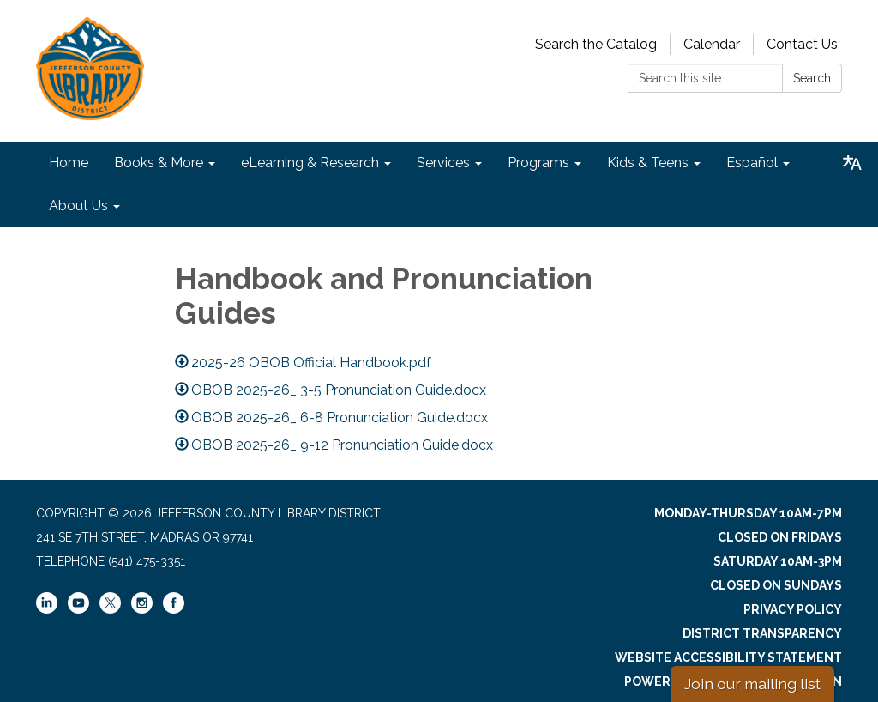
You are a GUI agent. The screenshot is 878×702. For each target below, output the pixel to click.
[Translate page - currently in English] (852, 163)
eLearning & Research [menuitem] (310, 162)
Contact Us (802, 44)
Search (812, 78)
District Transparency (762, 633)
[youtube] (78, 609)
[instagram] (142, 609)
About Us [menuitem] (78, 205)
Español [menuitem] (752, 162)
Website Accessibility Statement (728, 657)
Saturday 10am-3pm (777, 561)
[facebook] (173, 609)
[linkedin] (46, 609)
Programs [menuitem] (538, 162)
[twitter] (110, 604)
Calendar (711, 44)
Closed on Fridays (780, 537)
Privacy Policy (792, 609)
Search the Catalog (596, 44)
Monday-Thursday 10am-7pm (748, 513)
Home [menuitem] (68, 162)
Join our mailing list (752, 684)
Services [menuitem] (443, 162)
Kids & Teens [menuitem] (648, 162)
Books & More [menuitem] (158, 162)
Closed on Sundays (776, 585)
